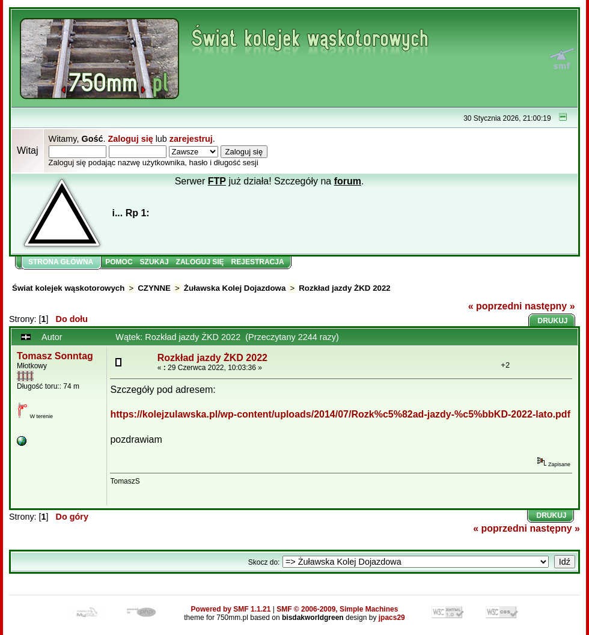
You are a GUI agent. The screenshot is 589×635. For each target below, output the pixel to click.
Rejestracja (257, 262)
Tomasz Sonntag (55, 356)
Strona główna (60, 262)
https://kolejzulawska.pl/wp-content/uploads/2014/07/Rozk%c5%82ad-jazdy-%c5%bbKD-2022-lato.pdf (340, 414)
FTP (217, 181)
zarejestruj (191, 139)
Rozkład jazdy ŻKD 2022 (345, 288)
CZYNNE (154, 288)
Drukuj (553, 321)
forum (347, 181)
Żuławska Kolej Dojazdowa (235, 288)
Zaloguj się (130, 139)
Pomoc (118, 262)
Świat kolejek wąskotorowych (68, 288)
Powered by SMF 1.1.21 (231, 609)
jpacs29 (392, 617)
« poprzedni (495, 306)
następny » (550, 306)
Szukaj (154, 262)
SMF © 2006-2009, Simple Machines (337, 609)
